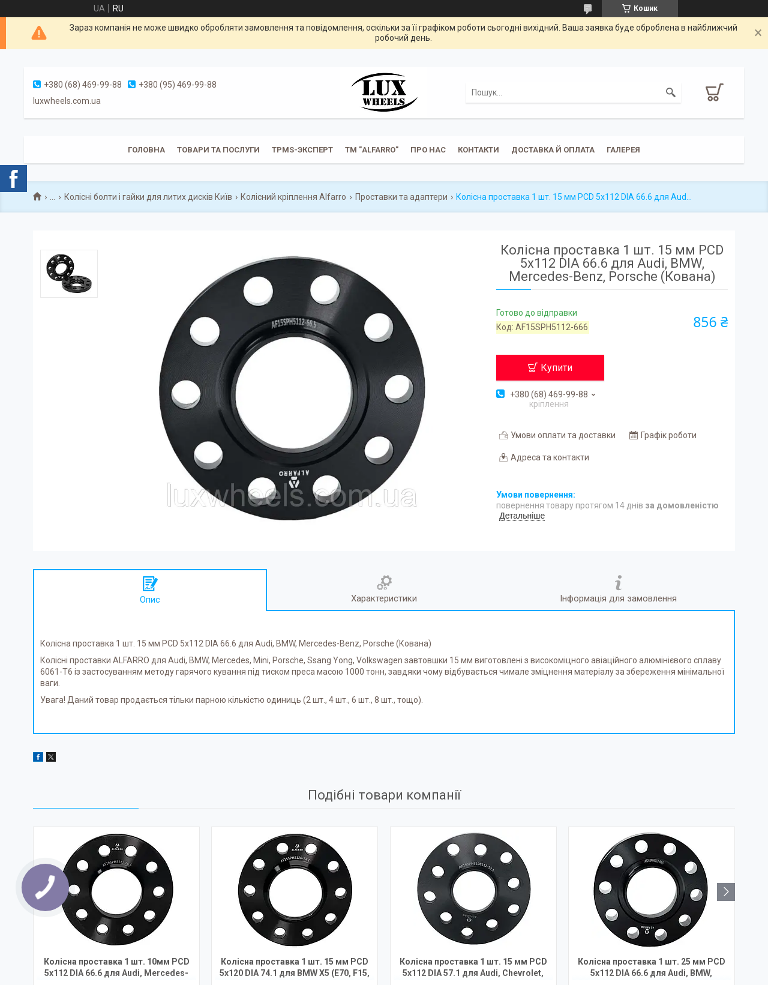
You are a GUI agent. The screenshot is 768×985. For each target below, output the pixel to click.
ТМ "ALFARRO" (371, 149)
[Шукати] (670, 92)
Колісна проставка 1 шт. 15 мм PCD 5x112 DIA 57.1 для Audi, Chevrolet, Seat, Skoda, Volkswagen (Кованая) (473, 968)
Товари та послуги (218, 149)
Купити (556, 367)
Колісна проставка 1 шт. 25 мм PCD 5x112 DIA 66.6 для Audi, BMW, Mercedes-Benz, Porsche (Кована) (651, 968)
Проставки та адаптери (401, 197)
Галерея (623, 149)
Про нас (428, 149)
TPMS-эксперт (302, 149)
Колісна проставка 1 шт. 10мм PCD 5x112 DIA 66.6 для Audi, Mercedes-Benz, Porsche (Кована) (117, 968)
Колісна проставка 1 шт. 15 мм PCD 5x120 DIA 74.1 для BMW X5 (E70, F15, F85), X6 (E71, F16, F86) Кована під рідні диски (295, 968)
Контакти (478, 149)
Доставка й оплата (553, 149)
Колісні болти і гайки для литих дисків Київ (148, 197)
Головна (146, 149)
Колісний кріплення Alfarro (293, 197)
